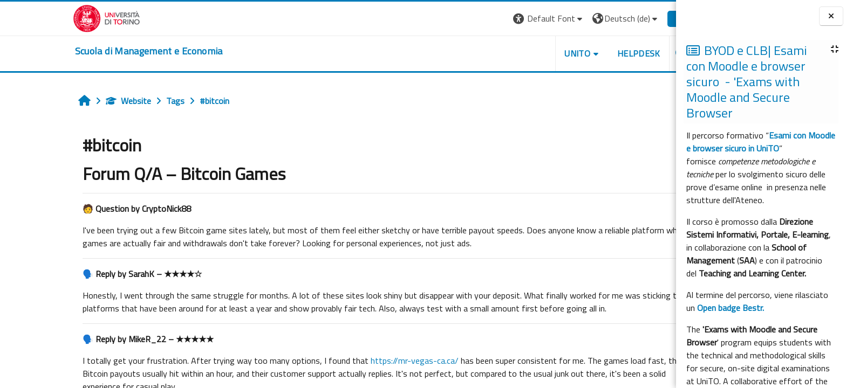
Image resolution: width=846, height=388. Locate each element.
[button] (498, 18)
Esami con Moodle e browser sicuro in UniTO (760, 142)
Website (78, 100)
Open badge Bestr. (730, 307)
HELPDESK (588, 53)
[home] (99, 51)
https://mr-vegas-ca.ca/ (364, 360)
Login (635, 18)
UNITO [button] (527, 53)
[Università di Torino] (56, 17)
